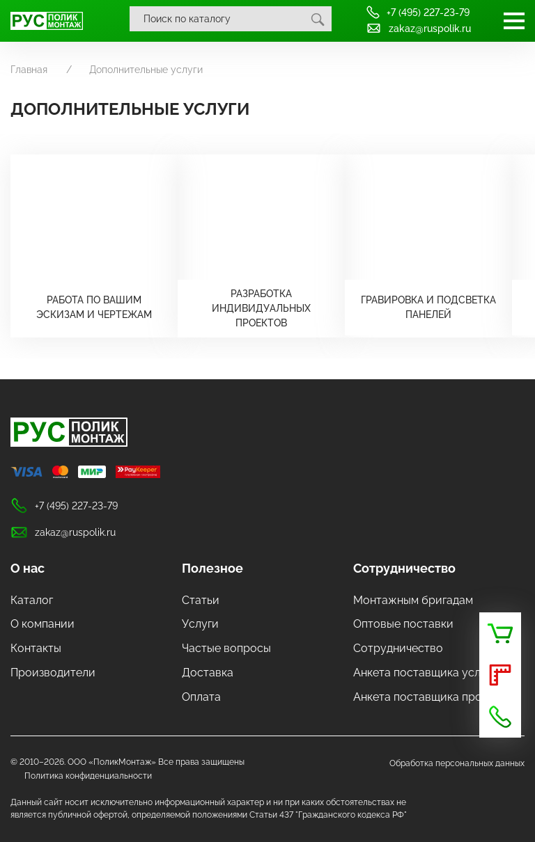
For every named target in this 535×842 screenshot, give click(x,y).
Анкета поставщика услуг (422, 672)
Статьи (200, 600)
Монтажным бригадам (413, 600)
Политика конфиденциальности (88, 776)
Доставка (207, 672)
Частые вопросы (226, 648)
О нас (27, 568)
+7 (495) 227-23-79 (418, 12)
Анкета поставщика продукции (436, 697)
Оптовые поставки (403, 623)
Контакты (35, 648)
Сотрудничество (404, 568)
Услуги (200, 623)
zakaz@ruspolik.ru (418, 28)
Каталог (31, 600)
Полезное (212, 568)
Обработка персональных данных (457, 763)
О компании (42, 623)
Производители (52, 672)
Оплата (201, 697)
